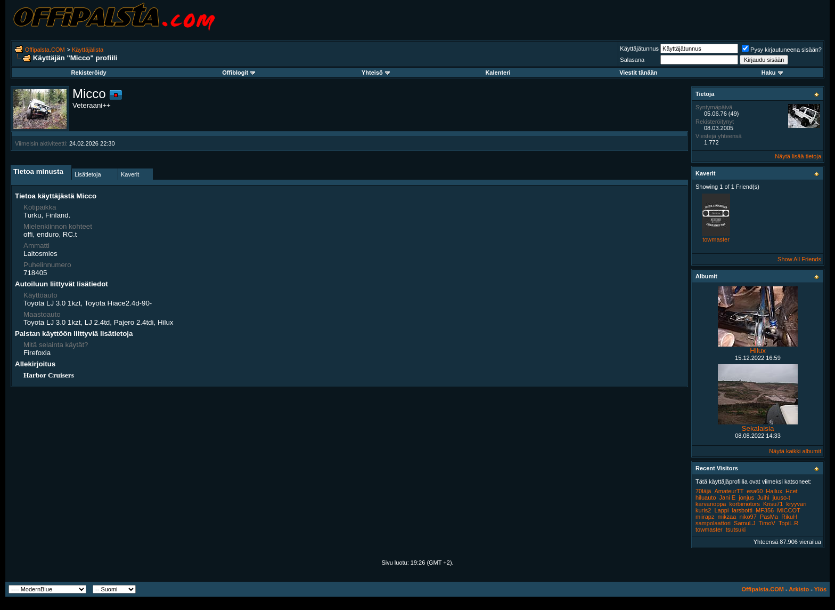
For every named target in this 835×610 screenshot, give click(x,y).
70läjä (703, 491)
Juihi (763, 497)
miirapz (704, 516)
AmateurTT (728, 491)
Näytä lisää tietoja (798, 156)
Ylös (820, 589)
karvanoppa (710, 504)
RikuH (789, 516)
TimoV (767, 523)
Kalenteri (497, 72)
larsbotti (742, 510)
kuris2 (703, 510)
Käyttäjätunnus (639, 48)
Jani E (727, 497)
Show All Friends (799, 259)
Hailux (774, 491)
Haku (772, 72)
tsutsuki (736, 529)
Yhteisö (376, 72)
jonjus (746, 497)
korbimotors (745, 504)
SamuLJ (744, 523)
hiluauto (705, 497)
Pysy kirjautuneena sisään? (782, 49)
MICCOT (788, 510)
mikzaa (727, 516)
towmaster (716, 239)
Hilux (758, 351)
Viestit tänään (638, 72)
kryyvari (796, 504)
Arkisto (799, 589)
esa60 (755, 491)
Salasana (632, 60)
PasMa (769, 516)
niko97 (747, 516)
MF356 (765, 510)
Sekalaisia (758, 428)
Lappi (721, 510)
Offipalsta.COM (45, 49)
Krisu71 (773, 504)
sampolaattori (713, 523)
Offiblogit (238, 72)
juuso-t (781, 497)
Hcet (791, 491)
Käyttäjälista (87, 49)
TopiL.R (788, 523)
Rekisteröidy (89, 72)
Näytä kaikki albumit (795, 451)
